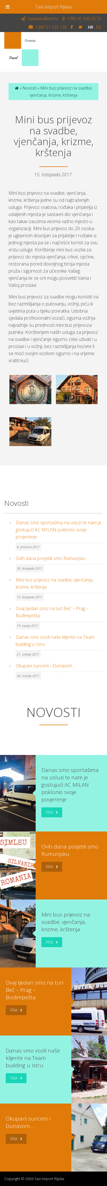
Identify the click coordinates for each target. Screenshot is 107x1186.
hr (90, 26)
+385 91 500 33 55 (81, 18)
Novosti (30, 88)
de (98, 26)
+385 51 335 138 (47, 26)
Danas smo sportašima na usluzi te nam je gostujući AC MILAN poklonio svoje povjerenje (58, 529)
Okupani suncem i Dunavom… (45, 666)
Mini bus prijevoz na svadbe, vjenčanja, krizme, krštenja (54, 583)
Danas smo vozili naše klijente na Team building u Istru (55, 640)
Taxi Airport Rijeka (53, 7)
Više (49, 812)
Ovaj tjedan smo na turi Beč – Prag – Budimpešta (52, 612)
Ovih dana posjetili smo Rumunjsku (50, 558)
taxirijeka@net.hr (39, 18)
